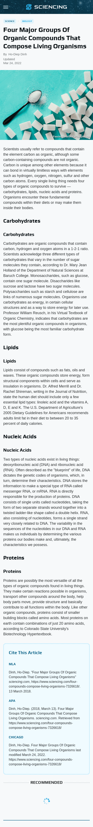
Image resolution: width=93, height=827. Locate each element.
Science (10, 21)
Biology (27, 21)
